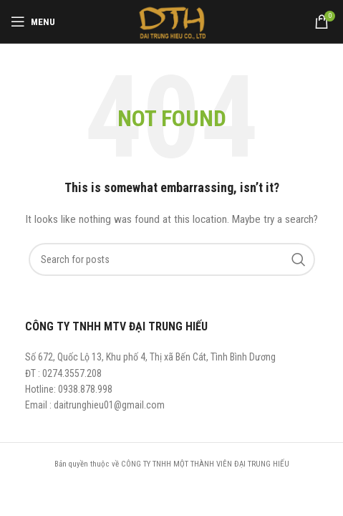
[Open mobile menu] (33, 21)
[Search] (172, 259)
